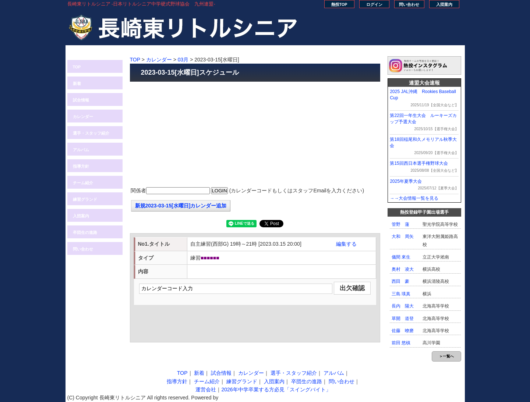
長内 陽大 (403, 306)
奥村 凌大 (403, 269)
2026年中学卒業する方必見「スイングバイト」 (276, 389)
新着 (77, 83)
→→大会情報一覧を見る (414, 198)
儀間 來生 (401, 257)
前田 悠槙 (401, 342)
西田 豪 (400, 281)
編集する (346, 244)
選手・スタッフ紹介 (91, 133)
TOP (77, 67)
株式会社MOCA (237, 398)
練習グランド (85, 199)
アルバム (81, 149)
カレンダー (83, 116)
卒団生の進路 (85, 232)
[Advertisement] (255, 134)
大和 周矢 (403, 236)
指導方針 (81, 166)
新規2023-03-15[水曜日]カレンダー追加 (181, 206)
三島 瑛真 (401, 293)
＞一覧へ (446, 356)
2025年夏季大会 (406, 181)
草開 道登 (403, 318)
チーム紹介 (83, 183)
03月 (183, 60)
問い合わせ (409, 4)
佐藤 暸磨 (403, 330)
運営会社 (205, 389)
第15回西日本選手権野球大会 (419, 163)
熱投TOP (339, 4)
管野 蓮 (400, 224)
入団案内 (444, 4)
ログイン (374, 4)
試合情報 (81, 100)
